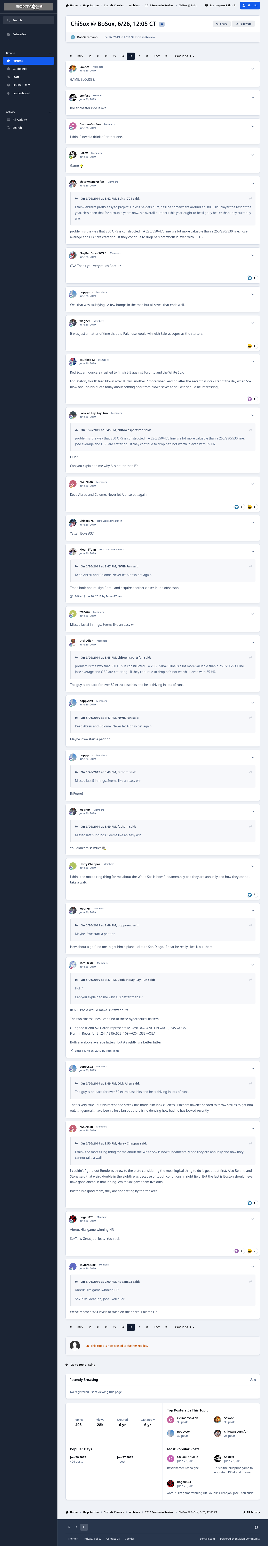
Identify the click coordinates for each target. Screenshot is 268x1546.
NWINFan (86, 482)
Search (14, 20)
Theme (73, 1538)
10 (90, 56)
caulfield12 (87, 360)
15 (130, 56)
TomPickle (86, 963)
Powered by (240, 1538)
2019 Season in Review (139, 37)
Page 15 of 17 (185, 56)
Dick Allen (86, 641)
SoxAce (84, 67)
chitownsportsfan (91, 182)
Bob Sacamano (87, 37)
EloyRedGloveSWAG (93, 253)
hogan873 (86, 1217)
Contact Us (113, 1538)
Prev (80, 56)
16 (138, 56)
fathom (84, 612)
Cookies (130, 1538)
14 (122, 56)
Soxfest (84, 96)
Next (157, 56)
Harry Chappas (89, 864)
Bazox (83, 153)
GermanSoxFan (90, 124)
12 (106, 56)
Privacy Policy (93, 1538)
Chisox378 (86, 521)
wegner (84, 321)
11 (98, 56)
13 (114, 56)
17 (146, 56)
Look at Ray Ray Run (93, 413)
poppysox (86, 292)
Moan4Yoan (87, 549)
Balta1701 (125, 198)
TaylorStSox (87, 1265)
